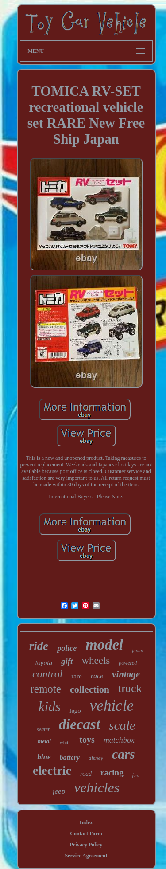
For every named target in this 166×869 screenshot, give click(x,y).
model (104, 644)
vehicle (112, 705)
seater (43, 729)
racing (112, 772)
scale (122, 725)
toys (86, 739)
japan (137, 650)
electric (52, 770)
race (97, 676)
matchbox (119, 740)
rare (76, 676)
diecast (79, 724)
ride (39, 646)
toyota (43, 662)
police (67, 648)
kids (50, 706)
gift (67, 661)
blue (43, 757)
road (86, 774)
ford (135, 775)
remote (45, 689)
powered (128, 663)
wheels (95, 660)
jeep (59, 791)
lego (75, 710)
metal (44, 741)
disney (96, 758)
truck (130, 688)
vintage (126, 674)
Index (86, 822)
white (65, 742)
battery (70, 757)
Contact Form (86, 833)
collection (89, 689)
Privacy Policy (86, 845)
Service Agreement (86, 856)
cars (123, 754)
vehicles (97, 787)
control (47, 674)
